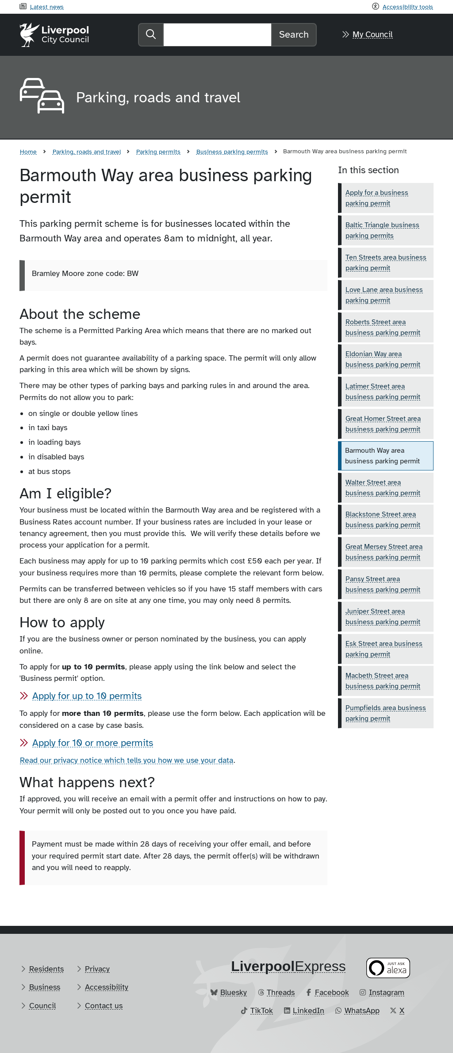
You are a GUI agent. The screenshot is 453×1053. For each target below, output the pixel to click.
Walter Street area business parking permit (383, 487)
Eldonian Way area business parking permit (383, 359)
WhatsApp (362, 1010)
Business (44, 987)
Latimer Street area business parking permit (383, 391)
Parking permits (158, 151)
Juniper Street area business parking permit (383, 616)
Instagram (386, 992)
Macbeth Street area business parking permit (383, 681)
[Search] (217, 35)
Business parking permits (232, 151)
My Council (373, 34)
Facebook (332, 992)
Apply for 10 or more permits (92, 743)
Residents (46, 969)
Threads (281, 992)
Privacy (97, 969)
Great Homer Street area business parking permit (383, 424)
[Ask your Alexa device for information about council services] (388, 967)
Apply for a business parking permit (377, 198)
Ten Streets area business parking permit (386, 262)
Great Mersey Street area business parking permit (384, 552)
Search (294, 34)
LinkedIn (308, 1010)
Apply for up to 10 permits (87, 696)
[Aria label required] (40, 97)
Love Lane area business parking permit (384, 295)
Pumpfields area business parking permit (386, 713)
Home (28, 151)
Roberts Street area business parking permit (383, 327)
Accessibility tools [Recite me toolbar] (408, 7)
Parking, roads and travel (87, 151)
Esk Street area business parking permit (384, 649)
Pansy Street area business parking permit (383, 584)
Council (42, 1005)
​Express (288, 966)
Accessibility (106, 987)
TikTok (261, 1010)
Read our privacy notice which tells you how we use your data (126, 760)
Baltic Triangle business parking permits (382, 230)
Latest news (47, 7)
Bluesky (233, 992)
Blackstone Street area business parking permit (383, 519)
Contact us (104, 1005)
